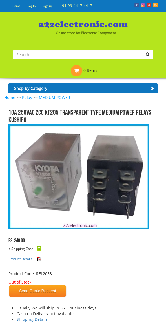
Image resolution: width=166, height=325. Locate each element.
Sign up (47, 6)
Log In (32, 6)
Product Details (20, 259)
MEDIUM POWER (54, 97)
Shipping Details (32, 319)
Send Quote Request (37, 291)
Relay (27, 97)
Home (16, 6)
